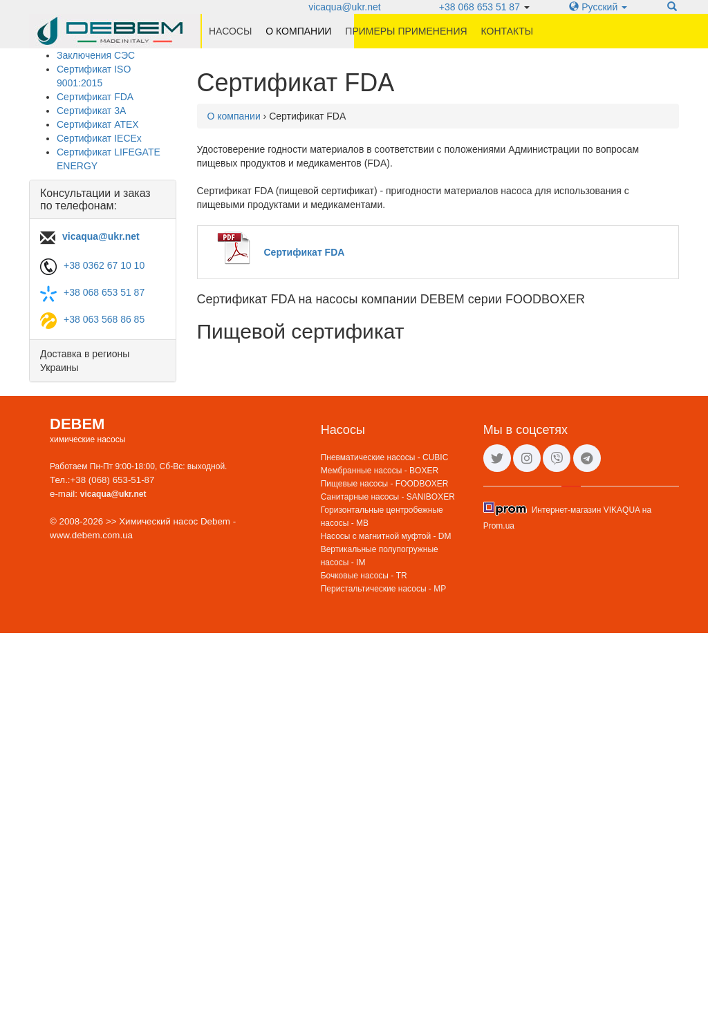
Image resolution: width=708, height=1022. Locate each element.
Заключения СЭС (96, 55)
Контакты (507, 31)
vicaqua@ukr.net (344, 6)
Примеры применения (406, 31)
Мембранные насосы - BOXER (379, 470)
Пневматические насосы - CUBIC (385, 457)
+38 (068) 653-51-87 (113, 480)
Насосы (230, 31)
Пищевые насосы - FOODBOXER (385, 484)
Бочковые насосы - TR (364, 575)
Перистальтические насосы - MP (384, 589)
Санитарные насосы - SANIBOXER (388, 497)
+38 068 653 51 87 (479, 6)
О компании (298, 31)
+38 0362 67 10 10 (104, 265)
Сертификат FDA (95, 96)
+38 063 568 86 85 (104, 319)
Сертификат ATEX (98, 124)
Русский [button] (598, 6)
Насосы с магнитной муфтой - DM (386, 536)
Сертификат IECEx (99, 138)
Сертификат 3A (91, 110)
